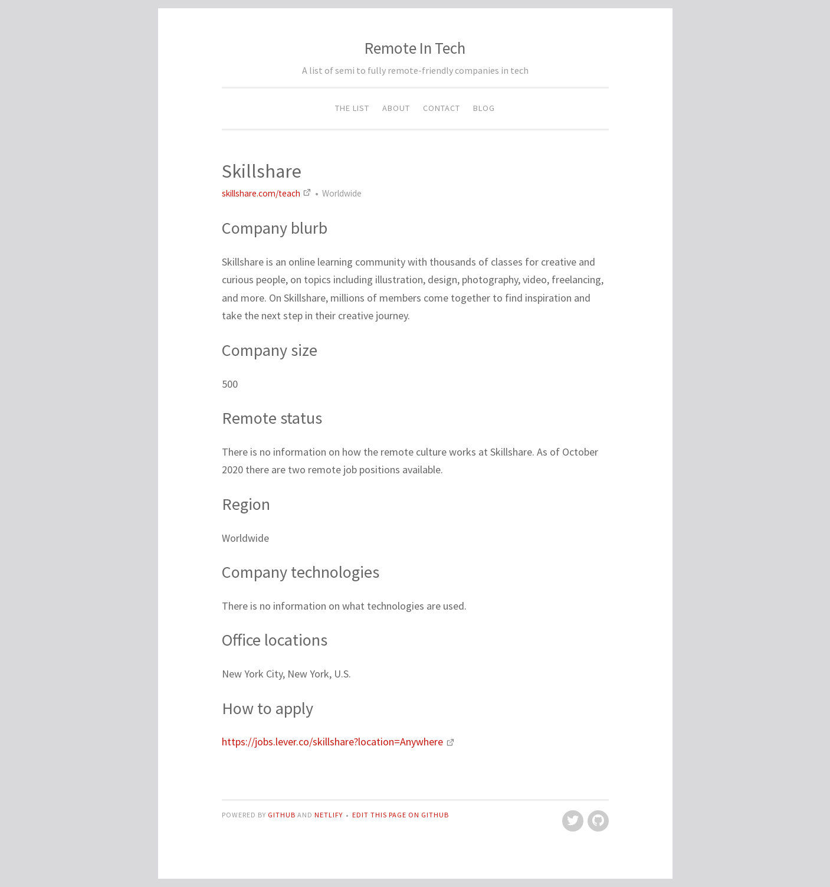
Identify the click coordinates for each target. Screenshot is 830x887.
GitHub (282, 814)
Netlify (328, 814)
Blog (484, 108)
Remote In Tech (415, 48)
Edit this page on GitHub (400, 814)
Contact (441, 108)
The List (352, 108)
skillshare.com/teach (267, 193)
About (396, 108)
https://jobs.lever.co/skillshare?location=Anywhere (338, 741)
